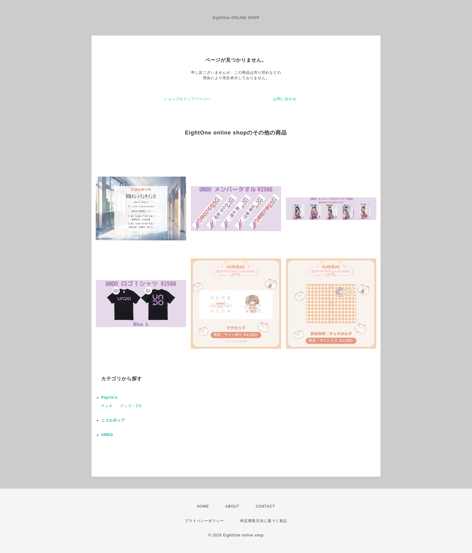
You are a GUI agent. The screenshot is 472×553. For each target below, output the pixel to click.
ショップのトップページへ (187, 99)
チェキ (107, 406)
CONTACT (265, 506)
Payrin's (109, 397)
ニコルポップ (113, 420)
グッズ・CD (130, 406)
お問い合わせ (285, 99)
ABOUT (232, 506)
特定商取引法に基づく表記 (263, 521)
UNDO (107, 435)
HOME (203, 506)
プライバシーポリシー (204, 521)
